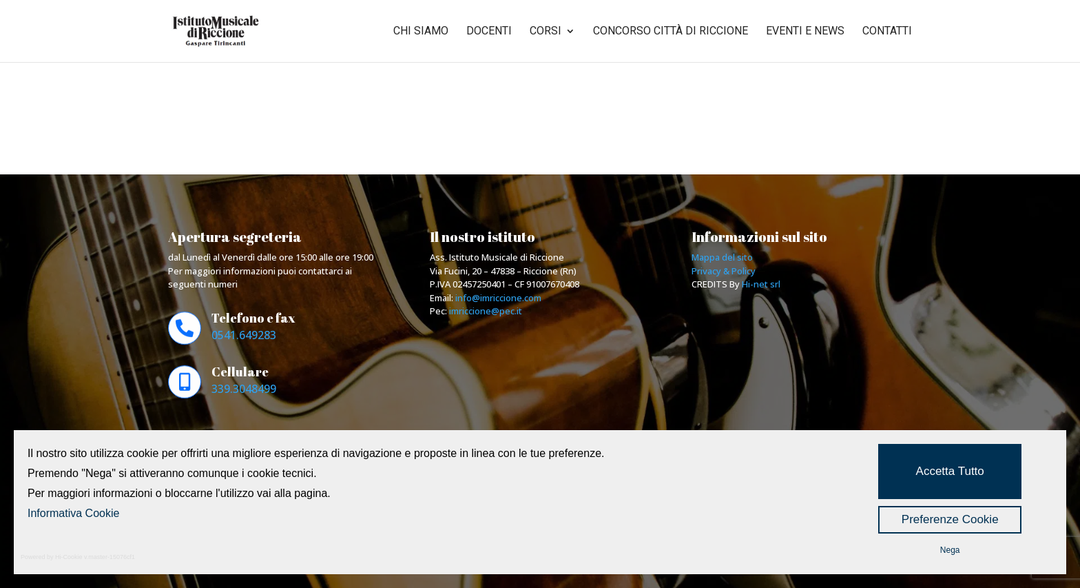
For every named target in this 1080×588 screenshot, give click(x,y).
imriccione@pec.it (485, 311)
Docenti (489, 31)
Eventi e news (805, 31)
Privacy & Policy (724, 271)
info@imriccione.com (498, 298)
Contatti (887, 31)
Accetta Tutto (950, 471)
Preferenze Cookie (950, 519)
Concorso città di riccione (670, 31)
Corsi (545, 31)
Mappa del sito (722, 257)
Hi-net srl (761, 284)
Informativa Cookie (73, 513)
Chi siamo (420, 31)
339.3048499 (243, 388)
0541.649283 (243, 335)
